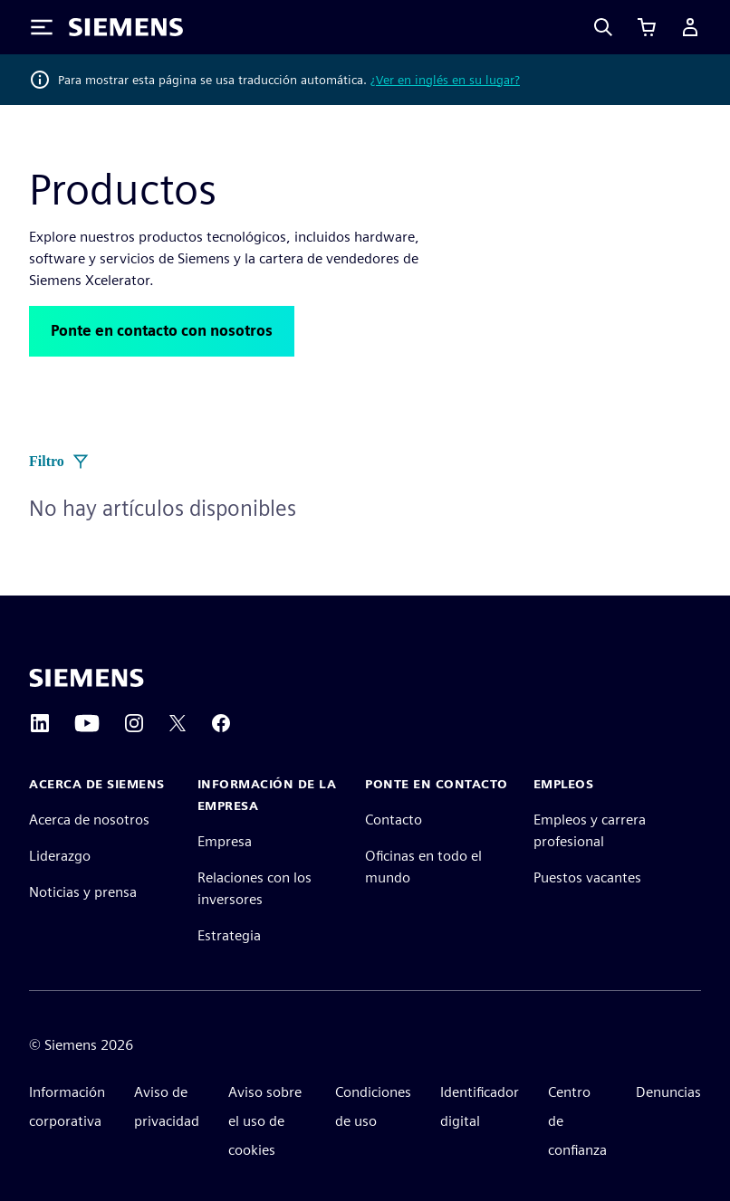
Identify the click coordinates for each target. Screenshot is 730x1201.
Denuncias (668, 1092)
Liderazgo (60, 855)
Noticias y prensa (83, 892)
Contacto (393, 819)
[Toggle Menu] (41, 27)
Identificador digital (479, 1106)
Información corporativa (67, 1106)
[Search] (603, 27)
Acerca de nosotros (89, 819)
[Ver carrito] (647, 27)
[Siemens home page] (86, 678)
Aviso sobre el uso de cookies (265, 1120)
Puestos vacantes (587, 877)
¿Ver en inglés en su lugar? (445, 79)
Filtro (59, 462)
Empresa (224, 841)
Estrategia (229, 935)
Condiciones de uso (373, 1106)
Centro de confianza (577, 1120)
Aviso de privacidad (166, 1106)
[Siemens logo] (126, 27)
